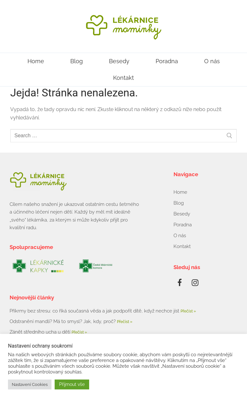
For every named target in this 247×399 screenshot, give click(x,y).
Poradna (167, 61)
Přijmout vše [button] (72, 384)
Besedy (119, 61)
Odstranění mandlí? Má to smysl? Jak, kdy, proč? (63, 321)
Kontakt (123, 77)
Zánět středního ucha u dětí (41, 332)
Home (35, 61)
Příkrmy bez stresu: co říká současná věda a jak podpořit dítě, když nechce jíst (95, 311)
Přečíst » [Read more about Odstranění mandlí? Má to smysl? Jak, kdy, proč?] (124, 322)
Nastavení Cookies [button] (30, 384)
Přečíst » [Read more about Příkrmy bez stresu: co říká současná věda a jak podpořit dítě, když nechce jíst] (188, 311)
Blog (76, 61)
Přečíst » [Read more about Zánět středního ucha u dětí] (79, 332)
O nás (212, 61)
